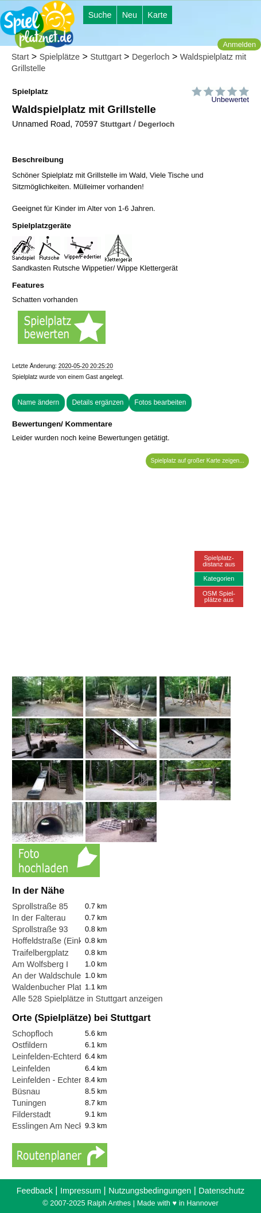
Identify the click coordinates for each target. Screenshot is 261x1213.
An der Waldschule (46, 975)
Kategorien (218, 578)
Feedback (35, 1190)
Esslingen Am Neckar (51, 1125)
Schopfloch (32, 1033)
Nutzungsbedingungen (149, 1190)
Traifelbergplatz (40, 952)
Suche (100, 14)
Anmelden (239, 44)
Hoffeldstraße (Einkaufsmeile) (66, 940)
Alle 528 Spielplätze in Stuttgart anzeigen (87, 998)
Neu (129, 14)
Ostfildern (30, 1045)
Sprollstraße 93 (40, 929)
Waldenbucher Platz (48, 987)
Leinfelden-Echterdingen (57, 1056)
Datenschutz (221, 1190)
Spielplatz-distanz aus (218, 561)
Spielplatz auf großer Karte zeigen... (197, 460)
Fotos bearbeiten (160, 402)
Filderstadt (31, 1114)
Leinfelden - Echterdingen (59, 1080)
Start (20, 56)
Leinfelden (31, 1068)
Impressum (80, 1190)
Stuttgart (105, 56)
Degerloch (151, 56)
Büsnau (26, 1091)
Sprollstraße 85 (40, 906)
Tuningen (29, 1103)
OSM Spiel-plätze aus (218, 596)
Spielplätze (60, 56)
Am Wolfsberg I (40, 964)
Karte (157, 14)
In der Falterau (39, 917)
